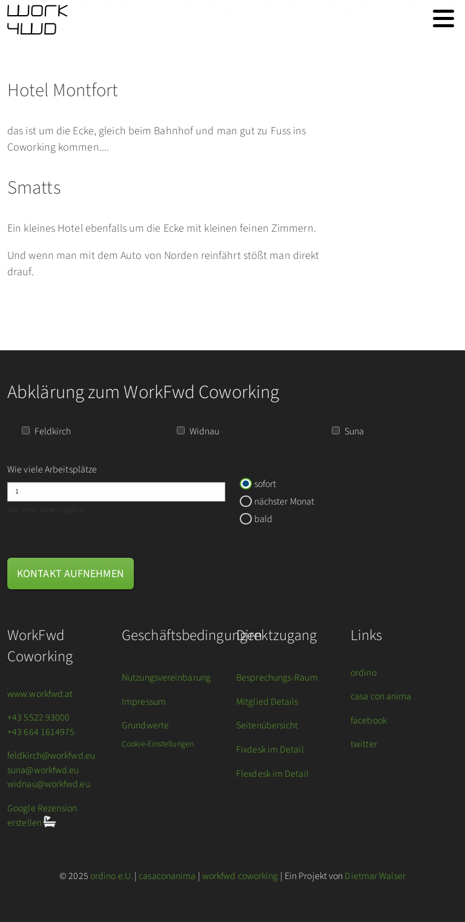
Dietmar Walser (375, 876)
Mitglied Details (267, 701)
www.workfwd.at (40, 694)
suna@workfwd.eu (43, 770)
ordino (364, 672)
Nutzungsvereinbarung (166, 677)
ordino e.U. (111, 876)
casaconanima (167, 876)
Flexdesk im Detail (272, 773)
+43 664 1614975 (41, 732)
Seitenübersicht (267, 725)
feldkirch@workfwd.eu (51, 755)
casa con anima (381, 696)
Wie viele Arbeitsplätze (52, 469)
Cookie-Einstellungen (158, 744)
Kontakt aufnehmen (70, 573)
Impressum (144, 701)
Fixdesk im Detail (270, 749)
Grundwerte (145, 725)
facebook (369, 720)
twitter (364, 744)
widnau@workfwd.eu (48, 784)
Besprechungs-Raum (277, 677)
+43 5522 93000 (38, 717)
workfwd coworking (240, 876)
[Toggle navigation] (443, 18)
